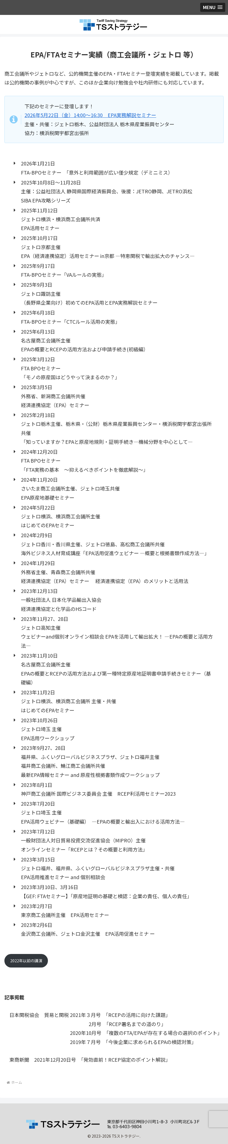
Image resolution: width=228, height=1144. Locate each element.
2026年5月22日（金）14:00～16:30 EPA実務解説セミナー (90, 114)
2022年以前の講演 (26, 960)
